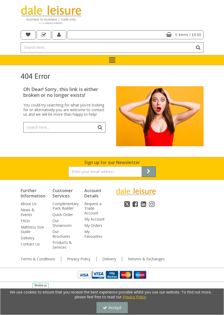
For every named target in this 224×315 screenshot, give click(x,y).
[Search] (107, 47)
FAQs (25, 220)
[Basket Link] (135, 35)
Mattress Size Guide (32, 229)
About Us (29, 203)
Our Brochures (61, 234)
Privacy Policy (78, 259)
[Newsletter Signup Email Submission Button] (149, 171)
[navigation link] (28, 35)
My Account (94, 219)
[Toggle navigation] (112, 60)
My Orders (93, 225)
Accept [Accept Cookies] (112, 307)
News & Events (27, 212)
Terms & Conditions (38, 259)
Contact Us (30, 244)
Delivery (27, 238)
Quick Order (62, 214)
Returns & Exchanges (146, 259)
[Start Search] (198, 47)
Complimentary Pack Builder (65, 206)
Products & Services (62, 244)
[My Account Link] (59, 35)
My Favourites (93, 234)
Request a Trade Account (93, 208)
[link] (127, 204)
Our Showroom (62, 223)
